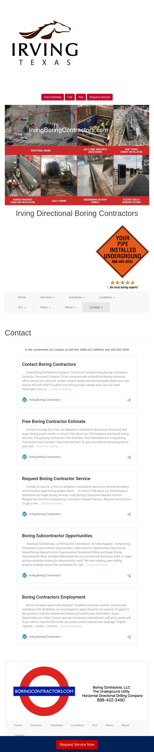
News (45, 307)
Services (47, 297)
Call (69, 97)
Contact (96, 307)
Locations (107, 297)
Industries (77, 297)
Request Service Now (77, 745)
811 (22, 307)
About (70, 307)
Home (22, 297)
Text (81, 97)
